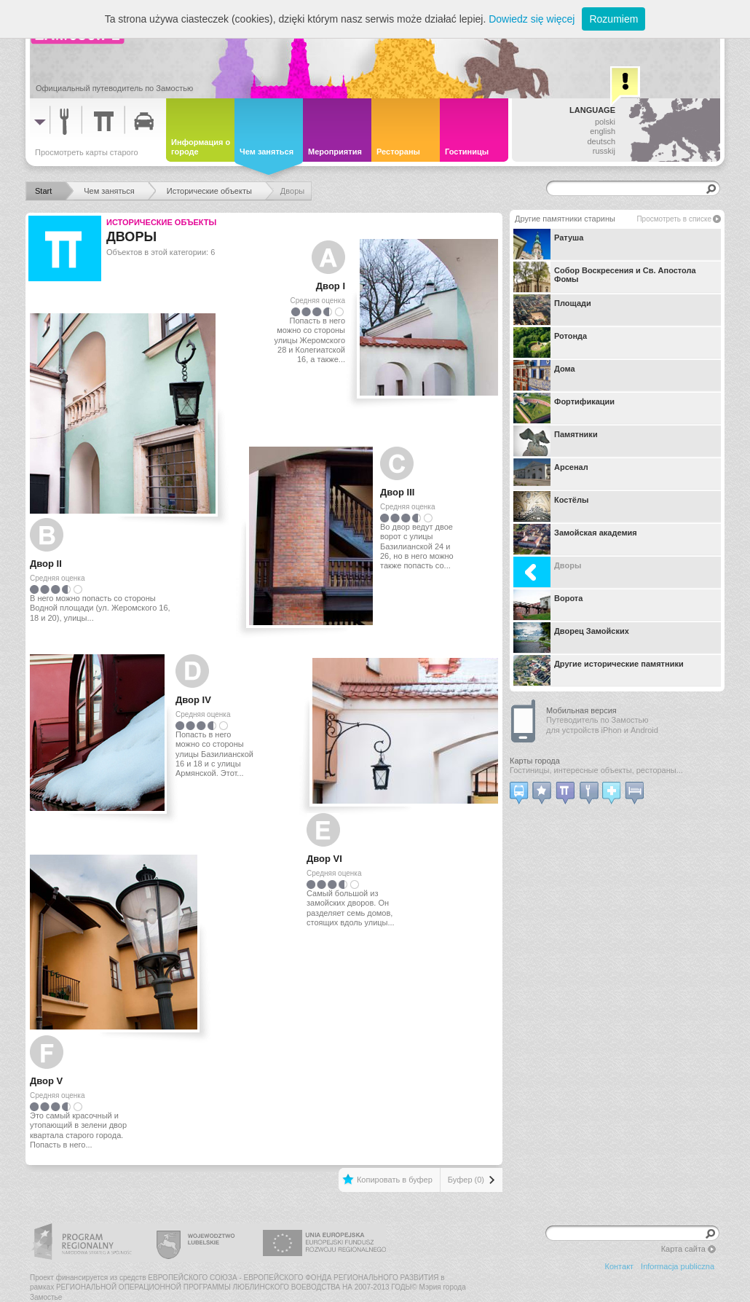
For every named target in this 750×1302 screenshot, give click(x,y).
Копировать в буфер (395, 1179)
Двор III (397, 492)
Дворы (547, 572)
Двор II (46, 563)
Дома (544, 375)
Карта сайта (683, 1248)
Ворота (548, 604)
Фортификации (564, 408)
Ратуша (548, 244)
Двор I (330, 286)
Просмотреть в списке (673, 219)
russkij (604, 150)
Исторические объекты (161, 222)
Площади (552, 309)
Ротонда (550, 342)
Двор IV (193, 699)
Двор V (46, 1080)
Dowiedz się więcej (532, 19)
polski (605, 121)
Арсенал (550, 473)
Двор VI (324, 858)
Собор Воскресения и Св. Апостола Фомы (604, 277)
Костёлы (550, 506)
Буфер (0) (466, 1179)
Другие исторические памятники (598, 670)
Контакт (619, 1266)
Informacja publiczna (677, 1266)
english (602, 131)
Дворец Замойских (571, 637)
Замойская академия (575, 539)
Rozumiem (613, 19)
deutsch (601, 141)
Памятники (555, 440)
